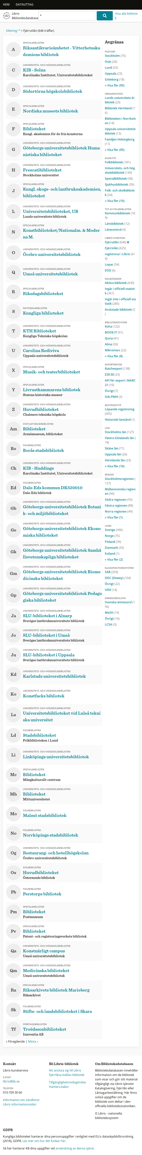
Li (13, 755)
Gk (13, 552)
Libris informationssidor (20, 1104)
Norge (112, 536)
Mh (13, 794)
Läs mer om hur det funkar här (44, 1141)
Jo (13, 635)
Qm (13, 971)
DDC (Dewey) (118, 578)
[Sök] (105, 15)
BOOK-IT (114, 332)
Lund (111, 68)
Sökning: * (13, 31)
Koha (112, 326)
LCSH (110, 624)
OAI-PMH (113, 397)
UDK (111, 590)
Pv (13, 931)
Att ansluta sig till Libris (65, 1070)
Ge (13, 530)
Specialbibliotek (119, 178)
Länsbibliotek (117, 224)
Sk (13, 1010)
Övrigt (111, 391)
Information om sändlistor (21, 1100)
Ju (13, 655)
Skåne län (114, 448)
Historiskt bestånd (120, 420)
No (13, 833)
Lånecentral (115, 230)
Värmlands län (118, 460)
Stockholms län (119, 432)
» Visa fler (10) (114, 201)
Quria (112, 338)
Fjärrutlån (117, 242)
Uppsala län (116, 454)
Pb (13, 892)
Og (13, 853)
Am (13, 429)
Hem (6, 4)
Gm (13, 573)
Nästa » (33, 1041)
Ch (13, 468)
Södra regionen (118, 500)
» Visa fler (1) (114, 517)
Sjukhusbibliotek (119, 184)
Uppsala (113, 73)
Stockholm (115, 56)
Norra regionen (119, 511)
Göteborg (114, 79)
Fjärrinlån (115, 248)
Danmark (114, 548)
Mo (13, 814)
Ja (13, 616)
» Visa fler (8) (114, 356)
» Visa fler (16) (114, 466)
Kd (13, 674)
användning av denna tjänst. (75, 1148)
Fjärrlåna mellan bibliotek (66, 1075)
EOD (110, 270)
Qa (13, 951)
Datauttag (24, 4)
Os (13, 873)
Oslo (111, 62)
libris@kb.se (11, 1081)
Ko (13, 694)
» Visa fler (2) (114, 559)
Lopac (112, 264)
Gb (13, 508)
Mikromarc (115, 350)
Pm (13, 912)
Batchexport (117, 369)
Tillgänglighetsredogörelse (67, 1082)
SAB (111, 572)
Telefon (8, 1088)
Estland (112, 554)
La (13, 715)
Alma (111, 344)
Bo (13, 448)
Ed (13, 488)
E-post (7, 1077)
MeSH (112, 613)
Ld (13, 735)
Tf (13, 1029)
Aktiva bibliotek (119, 283)
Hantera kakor (59, 1087)
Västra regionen (119, 505)
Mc (13, 775)
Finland (113, 542)
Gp (13, 595)
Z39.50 (112, 374)
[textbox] (66, 15)
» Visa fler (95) (114, 85)
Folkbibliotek (118, 162)
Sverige (114, 530)
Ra (13, 990)
